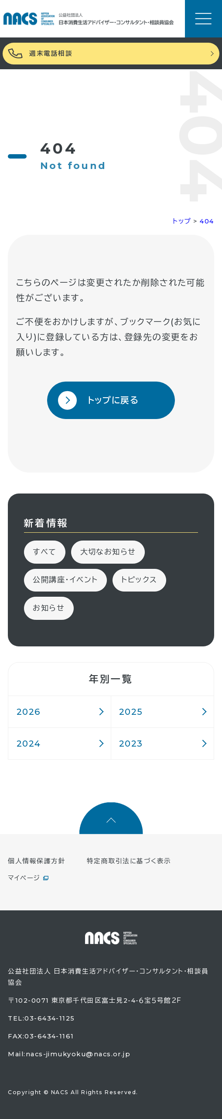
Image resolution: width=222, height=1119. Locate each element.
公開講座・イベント (65, 579)
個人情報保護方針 (36, 861)
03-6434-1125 (49, 1018)
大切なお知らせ (108, 551)
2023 (131, 743)
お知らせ (49, 607)
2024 (29, 743)
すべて (44, 551)
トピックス (139, 579)
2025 (131, 712)
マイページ (24, 878)
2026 (29, 712)
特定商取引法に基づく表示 (129, 861)
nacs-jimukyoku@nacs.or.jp (78, 1054)
